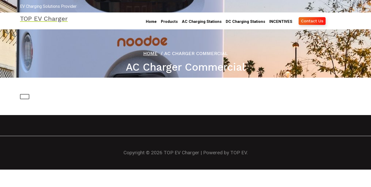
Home (150, 53)
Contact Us (312, 20)
